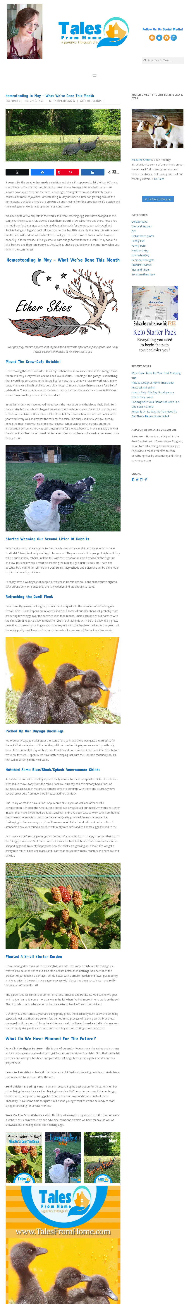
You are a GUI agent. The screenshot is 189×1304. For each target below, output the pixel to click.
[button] (95, 75)
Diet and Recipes (142, 226)
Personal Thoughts (143, 260)
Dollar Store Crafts (143, 236)
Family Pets (138, 245)
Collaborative (139, 221)
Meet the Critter (141, 159)
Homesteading (140, 255)
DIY (134, 231)
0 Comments (94, 101)
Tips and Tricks (141, 269)
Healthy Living (140, 250)
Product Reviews (142, 265)
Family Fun (138, 241)
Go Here (159, 179)
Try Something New (64, 101)
